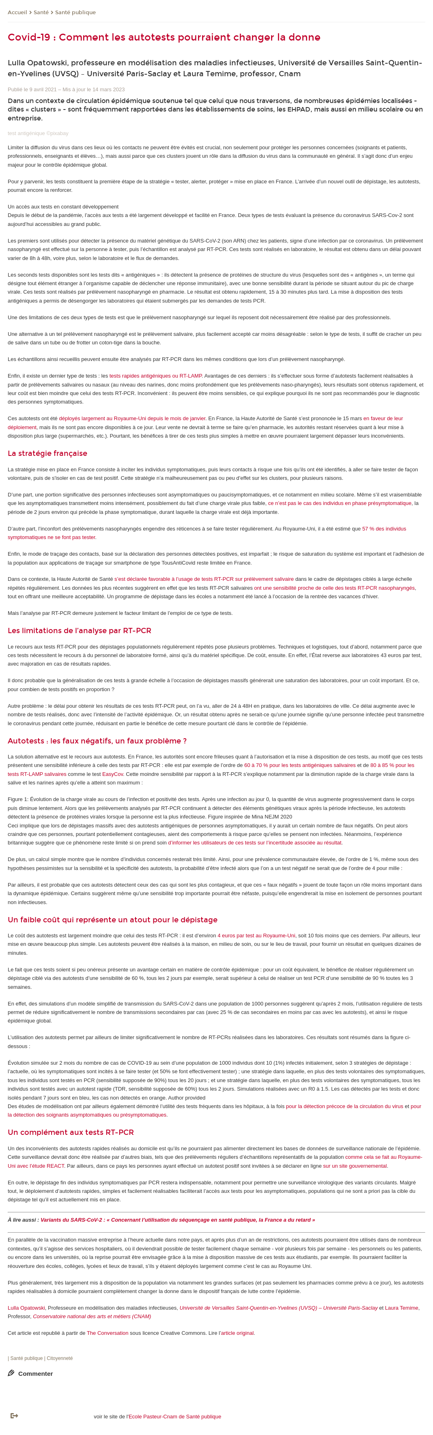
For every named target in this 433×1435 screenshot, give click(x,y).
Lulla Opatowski (26, 1308)
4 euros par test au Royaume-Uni (256, 935)
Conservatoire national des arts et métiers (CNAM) (92, 1316)
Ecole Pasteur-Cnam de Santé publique (175, 1417)
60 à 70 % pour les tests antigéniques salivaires (300, 765)
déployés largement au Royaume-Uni (102, 418)
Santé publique (75, 12)
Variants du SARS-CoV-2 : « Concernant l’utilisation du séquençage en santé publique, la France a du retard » (178, 1220)
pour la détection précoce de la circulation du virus (344, 1106)
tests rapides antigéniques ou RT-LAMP (156, 376)
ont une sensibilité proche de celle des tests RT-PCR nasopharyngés (334, 588)
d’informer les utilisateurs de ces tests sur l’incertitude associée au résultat (254, 843)
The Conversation (108, 1333)
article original (237, 1333)
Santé (41, 12)
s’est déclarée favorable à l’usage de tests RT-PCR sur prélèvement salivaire (204, 579)
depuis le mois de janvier (176, 418)
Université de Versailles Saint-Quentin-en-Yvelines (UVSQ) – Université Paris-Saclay (279, 1308)
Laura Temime (401, 1308)
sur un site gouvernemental (355, 1166)
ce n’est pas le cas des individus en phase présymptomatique (339, 503)
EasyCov (112, 774)
